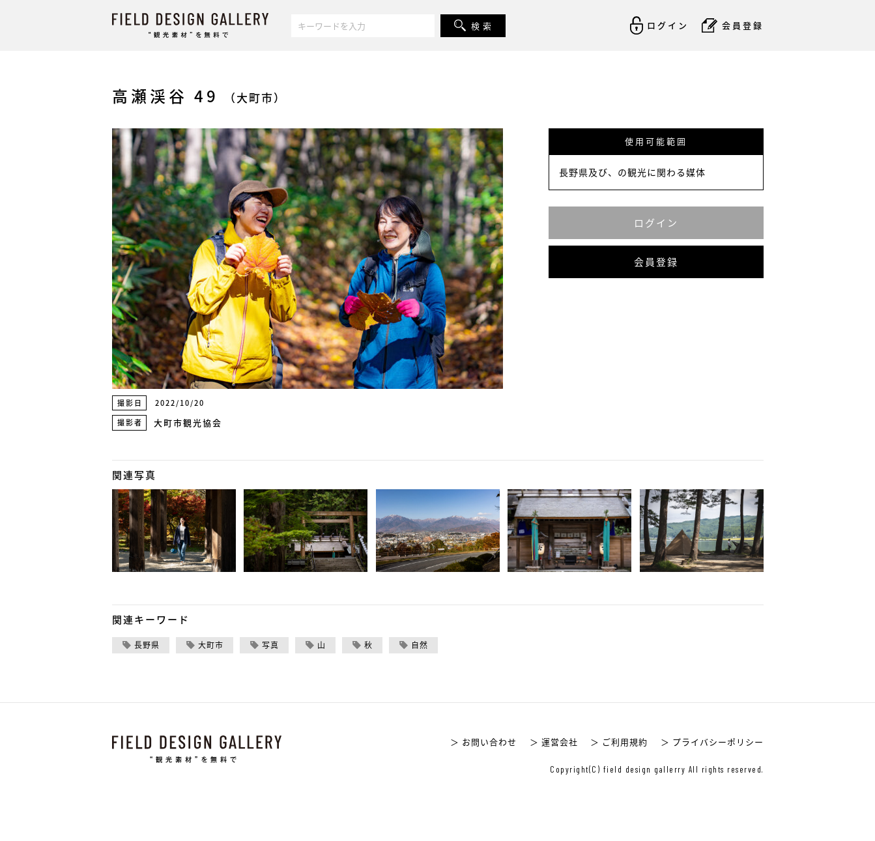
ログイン (656, 223)
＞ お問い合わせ (483, 741)
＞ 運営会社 (554, 741)
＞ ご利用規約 (619, 741)
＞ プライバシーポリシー (712, 741)
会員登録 (656, 262)
